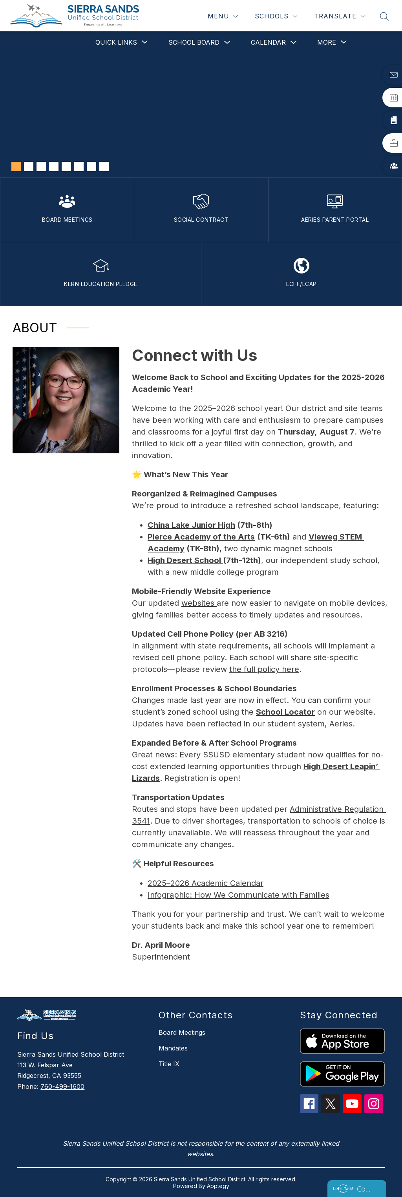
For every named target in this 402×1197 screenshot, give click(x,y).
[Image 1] (16, 166)
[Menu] (223, 16)
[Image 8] (104, 166)
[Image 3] (41, 166)
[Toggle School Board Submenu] (227, 42)
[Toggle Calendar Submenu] (293, 42)
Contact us (365, 1188)
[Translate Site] (339, 16)
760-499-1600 (62, 1086)
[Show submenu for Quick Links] (116, 42)
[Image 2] (28, 166)
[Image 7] (91, 166)
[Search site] (384, 16)
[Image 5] (66, 166)
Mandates (173, 1048)
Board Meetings (182, 1032)
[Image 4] (53, 166)
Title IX (169, 1064)
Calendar (268, 42)
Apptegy (218, 1186)
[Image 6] (79, 166)
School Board (193, 42)
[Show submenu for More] (326, 42)
